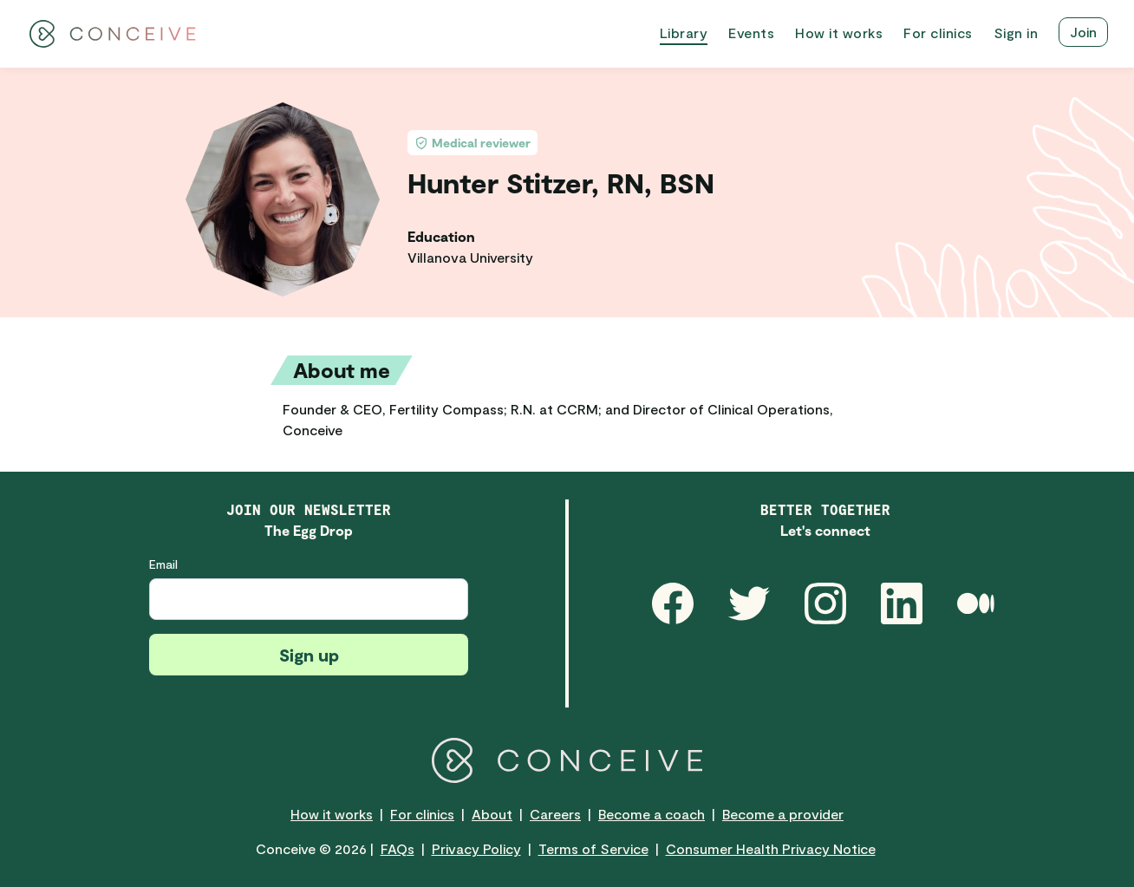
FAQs (397, 848)
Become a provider (783, 813)
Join (1083, 31)
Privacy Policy (476, 848)
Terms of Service (593, 848)
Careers (555, 813)
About (492, 813)
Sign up (309, 654)
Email (163, 564)
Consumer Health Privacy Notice (771, 848)
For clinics (422, 813)
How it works (331, 813)
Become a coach (651, 813)
